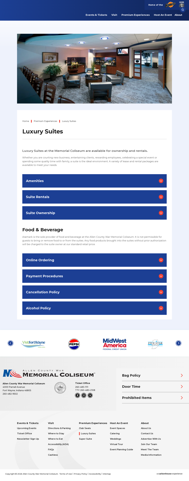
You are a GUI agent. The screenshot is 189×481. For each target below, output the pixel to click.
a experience (169, 474)
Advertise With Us (151, 439)
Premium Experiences (136, 15)
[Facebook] (77, 395)
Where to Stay (56, 433)
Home (25, 121)
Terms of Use (65, 474)
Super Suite (85, 439)
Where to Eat (55, 439)
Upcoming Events (26, 428)
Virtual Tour (116, 444)
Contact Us (147, 433)
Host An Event (163, 15)
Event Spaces (117, 428)
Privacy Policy (80, 474)
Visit (114, 15)
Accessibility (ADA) (58, 444)
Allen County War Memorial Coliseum (39, 13)
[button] (10, 343)
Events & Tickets (96, 15)
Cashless (53, 455)
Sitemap (107, 474)
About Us (146, 428)
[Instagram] (84, 395)
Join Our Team (149, 444)
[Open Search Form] (183, 10)
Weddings (115, 439)
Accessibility (95, 474)
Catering (115, 433)
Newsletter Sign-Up (28, 439)
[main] (94, 165)
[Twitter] (90, 395)
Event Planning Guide (121, 449)
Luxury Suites (88, 433)
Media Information (151, 455)
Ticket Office (24, 433)
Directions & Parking (59, 428)
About (178, 15)
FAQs (51, 449)
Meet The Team (150, 449)
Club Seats (85, 428)
